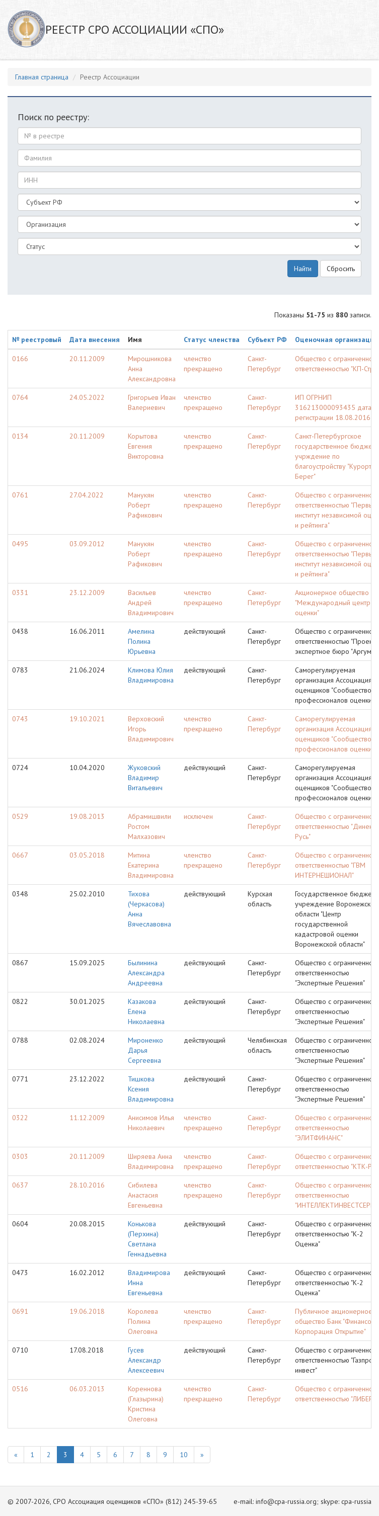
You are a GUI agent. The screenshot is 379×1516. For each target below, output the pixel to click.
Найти (303, 268)
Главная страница (41, 76)
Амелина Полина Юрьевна (142, 641)
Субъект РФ (267, 339)
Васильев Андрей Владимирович (151, 602)
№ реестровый (36, 339)
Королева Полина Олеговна (143, 1321)
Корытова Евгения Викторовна (146, 446)
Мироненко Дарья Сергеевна (145, 1050)
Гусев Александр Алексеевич (146, 1360)
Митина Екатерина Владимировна (151, 865)
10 (184, 1454)
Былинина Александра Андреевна (146, 972)
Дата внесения (94, 339)
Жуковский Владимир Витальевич (145, 777)
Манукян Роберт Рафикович (145, 505)
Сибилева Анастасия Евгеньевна (145, 1195)
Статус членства (212, 339)
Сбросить (341, 268)
